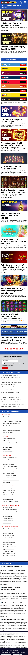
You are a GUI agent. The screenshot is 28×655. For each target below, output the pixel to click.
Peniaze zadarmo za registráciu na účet (11, 462)
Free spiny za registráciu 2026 (9, 438)
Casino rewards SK (6, 482)
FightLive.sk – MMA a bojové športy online (10, 392)
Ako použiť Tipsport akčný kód (9, 555)
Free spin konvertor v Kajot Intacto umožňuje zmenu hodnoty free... (13, 290)
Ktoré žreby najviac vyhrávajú (8, 540)
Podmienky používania (5, 652)
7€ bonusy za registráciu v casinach (10, 468)
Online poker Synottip (7, 523)
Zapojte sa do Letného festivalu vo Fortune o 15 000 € (10, 215)
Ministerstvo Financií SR (12, 645)
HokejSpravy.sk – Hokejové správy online (10, 389)
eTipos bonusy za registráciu (8, 497)
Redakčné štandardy (14, 650)
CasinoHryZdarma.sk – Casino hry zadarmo (10, 377)
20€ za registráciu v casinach (8, 473)
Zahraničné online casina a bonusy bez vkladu (12, 421)
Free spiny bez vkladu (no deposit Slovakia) (11, 442)
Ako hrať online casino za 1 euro (9, 546)
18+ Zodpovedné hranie (6, 654)
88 (17, 349)
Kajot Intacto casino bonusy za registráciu (11, 501)
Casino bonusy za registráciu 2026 (10, 457)
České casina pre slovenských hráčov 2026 (11, 423)
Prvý (5, 349)
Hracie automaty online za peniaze (10, 509)
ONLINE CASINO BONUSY (8, 5)
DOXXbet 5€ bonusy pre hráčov (9, 553)
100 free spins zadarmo (7, 447)
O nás (2, 650)
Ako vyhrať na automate (7, 507)
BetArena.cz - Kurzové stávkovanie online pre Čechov (13, 401)
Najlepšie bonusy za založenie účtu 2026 (11, 480)
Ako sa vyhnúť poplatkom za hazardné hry (11, 528)
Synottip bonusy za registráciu (9, 492)
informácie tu (21, 636)
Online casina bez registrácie (8, 432)
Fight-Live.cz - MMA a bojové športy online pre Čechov (13, 404)
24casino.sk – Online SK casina (8, 384)
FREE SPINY (18, 5)
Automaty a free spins (7, 449)
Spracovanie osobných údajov (18, 652)
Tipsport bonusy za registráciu (9, 490)
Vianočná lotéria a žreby (7, 544)
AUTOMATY (4, 7)
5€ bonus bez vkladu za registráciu (10, 466)
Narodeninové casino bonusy (8, 464)
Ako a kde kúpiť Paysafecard (8, 535)
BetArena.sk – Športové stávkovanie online (10, 386)
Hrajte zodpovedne (8, 634)
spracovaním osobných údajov (15, 363)
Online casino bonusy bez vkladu (9, 459)
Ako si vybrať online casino (8, 425)
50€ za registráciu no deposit (8, 477)
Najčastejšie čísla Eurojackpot (9, 542)
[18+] (21, 2)
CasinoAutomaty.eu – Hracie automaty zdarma (11, 382)
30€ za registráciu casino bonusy (9, 475)
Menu (25, 2)
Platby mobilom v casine (7, 531)
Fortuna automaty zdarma (8, 518)
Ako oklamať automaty (7, 516)
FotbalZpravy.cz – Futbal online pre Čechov (10, 397)
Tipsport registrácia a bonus (8, 549)
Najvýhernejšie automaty (8, 514)
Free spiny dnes (6, 440)
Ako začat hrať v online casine (9, 428)
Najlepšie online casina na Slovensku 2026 (11, 430)
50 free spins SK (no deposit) (8, 445)
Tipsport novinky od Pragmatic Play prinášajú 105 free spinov (13, 241)
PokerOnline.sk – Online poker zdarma (9, 375)
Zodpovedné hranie (11, 647)
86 (11, 349)
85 (8, 349)
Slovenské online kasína (7, 416)
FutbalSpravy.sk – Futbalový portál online (10, 394)
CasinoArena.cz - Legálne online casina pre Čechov (12, 399)
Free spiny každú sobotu (8, 451)
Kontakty (6, 650)
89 (20, 349)
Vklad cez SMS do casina (8, 533)
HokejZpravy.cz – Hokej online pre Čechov (10, 406)
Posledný (23, 349)
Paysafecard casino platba (8, 537)
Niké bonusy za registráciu (8, 499)
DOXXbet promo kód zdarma (8, 551)
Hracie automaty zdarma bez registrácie (11, 511)
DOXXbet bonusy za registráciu (9, 494)
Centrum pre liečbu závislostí (21, 647)
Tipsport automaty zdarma (8, 520)
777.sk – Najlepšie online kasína (8, 379)
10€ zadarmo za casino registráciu (9, 471)
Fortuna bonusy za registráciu (9, 488)
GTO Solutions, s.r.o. (17, 654)
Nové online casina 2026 (8, 419)
